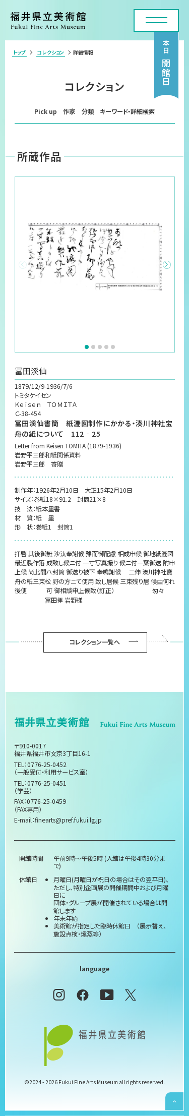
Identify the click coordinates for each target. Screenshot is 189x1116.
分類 (88, 111)
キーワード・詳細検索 (127, 111)
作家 (69, 111)
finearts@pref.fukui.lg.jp (68, 820)
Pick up (45, 111)
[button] (167, 265)
